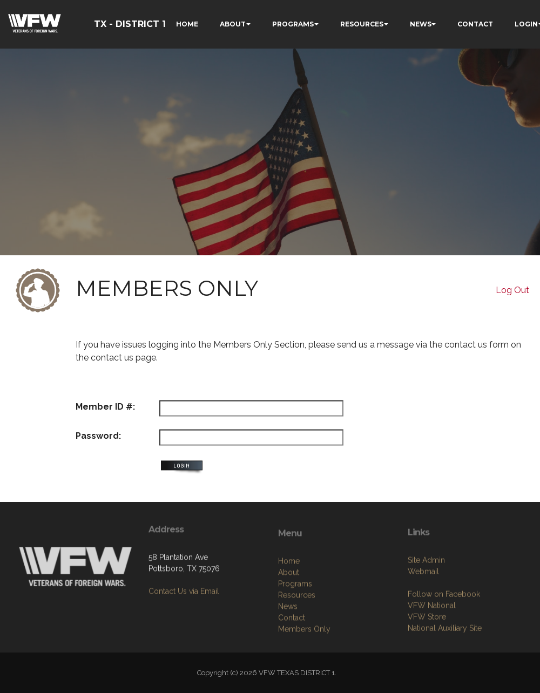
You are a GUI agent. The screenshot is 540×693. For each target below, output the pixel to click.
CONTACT (475, 24)
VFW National (432, 645)
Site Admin (426, 599)
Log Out (512, 290)
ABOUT (233, 24)
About (288, 616)
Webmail (423, 611)
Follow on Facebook (444, 633)
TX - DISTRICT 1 (130, 24)
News (288, 650)
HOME (187, 24)
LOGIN (526, 24)
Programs (295, 627)
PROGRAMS (293, 24)
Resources (296, 638)
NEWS (420, 24)
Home (289, 604)
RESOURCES (361, 24)
